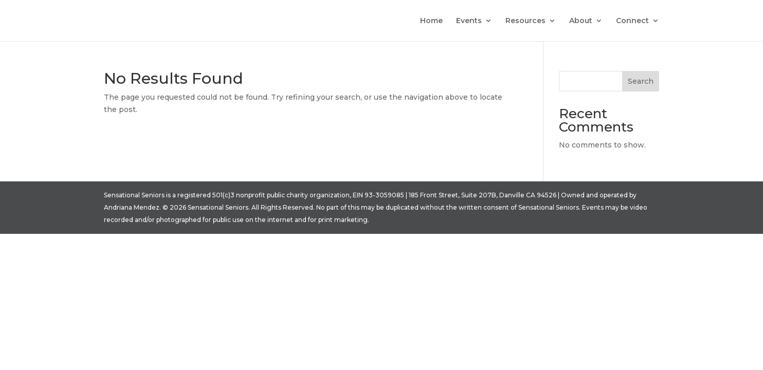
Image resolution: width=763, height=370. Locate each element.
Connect (632, 21)
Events (469, 21)
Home (431, 21)
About (580, 21)
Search (640, 81)
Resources (525, 21)
